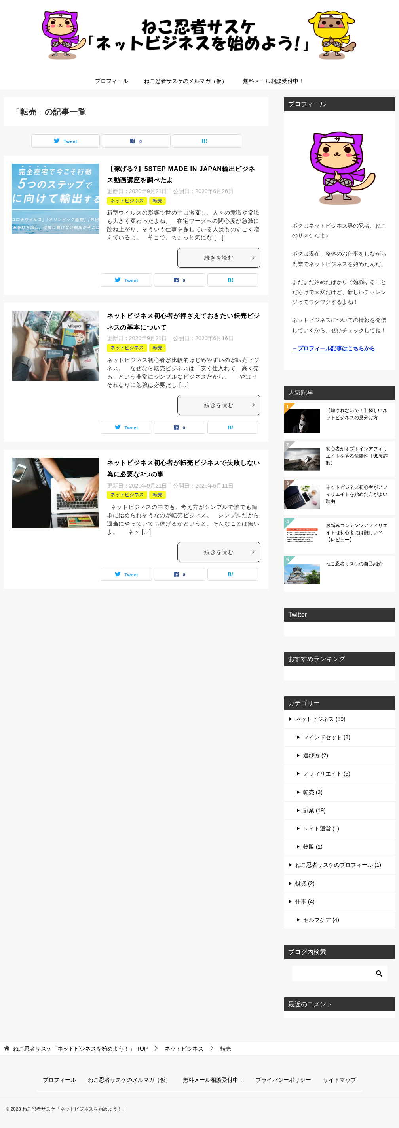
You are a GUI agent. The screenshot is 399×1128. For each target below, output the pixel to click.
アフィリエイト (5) (326, 773)
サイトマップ (339, 1080)
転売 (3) (313, 792)
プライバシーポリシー (283, 1080)
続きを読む (230, 257)
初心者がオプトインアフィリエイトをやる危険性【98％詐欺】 (357, 456)
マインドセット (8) (326, 737)
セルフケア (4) (321, 920)
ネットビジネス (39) (320, 719)
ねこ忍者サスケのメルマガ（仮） (185, 81)
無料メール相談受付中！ (273, 81)
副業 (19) (314, 810)
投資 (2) (305, 883)
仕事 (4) (305, 901)
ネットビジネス (127, 200)
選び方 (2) (315, 755)
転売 (157, 200)
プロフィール (111, 81)
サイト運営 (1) (321, 828)
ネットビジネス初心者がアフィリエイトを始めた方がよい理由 (357, 494)
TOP (80, 1048)
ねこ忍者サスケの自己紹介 (354, 564)
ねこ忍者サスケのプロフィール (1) (338, 865)
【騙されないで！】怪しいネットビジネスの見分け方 (357, 414)
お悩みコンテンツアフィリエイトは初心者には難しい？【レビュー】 (357, 532)
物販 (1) (313, 847)
